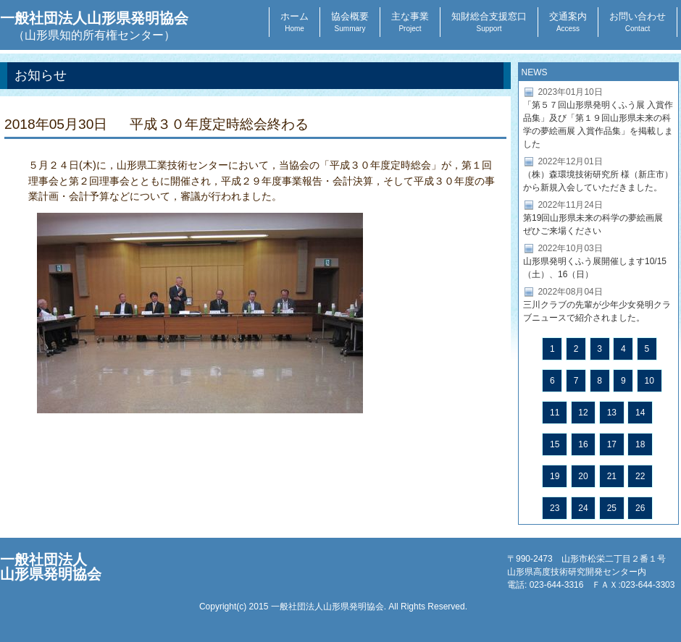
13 (612, 412)
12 (583, 412)
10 (649, 381)
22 (640, 476)
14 (640, 412)
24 (583, 508)
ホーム (294, 22)
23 (554, 508)
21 (612, 476)
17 (612, 444)
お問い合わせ (637, 22)
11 (554, 412)
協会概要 (350, 22)
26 (640, 508)
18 (640, 444)
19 (554, 476)
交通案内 (568, 22)
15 (554, 444)
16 (583, 444)
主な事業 (410, 22)
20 (583, 476)
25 (612, 508)
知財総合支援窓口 (489, 22)
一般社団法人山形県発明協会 (94, 25)
